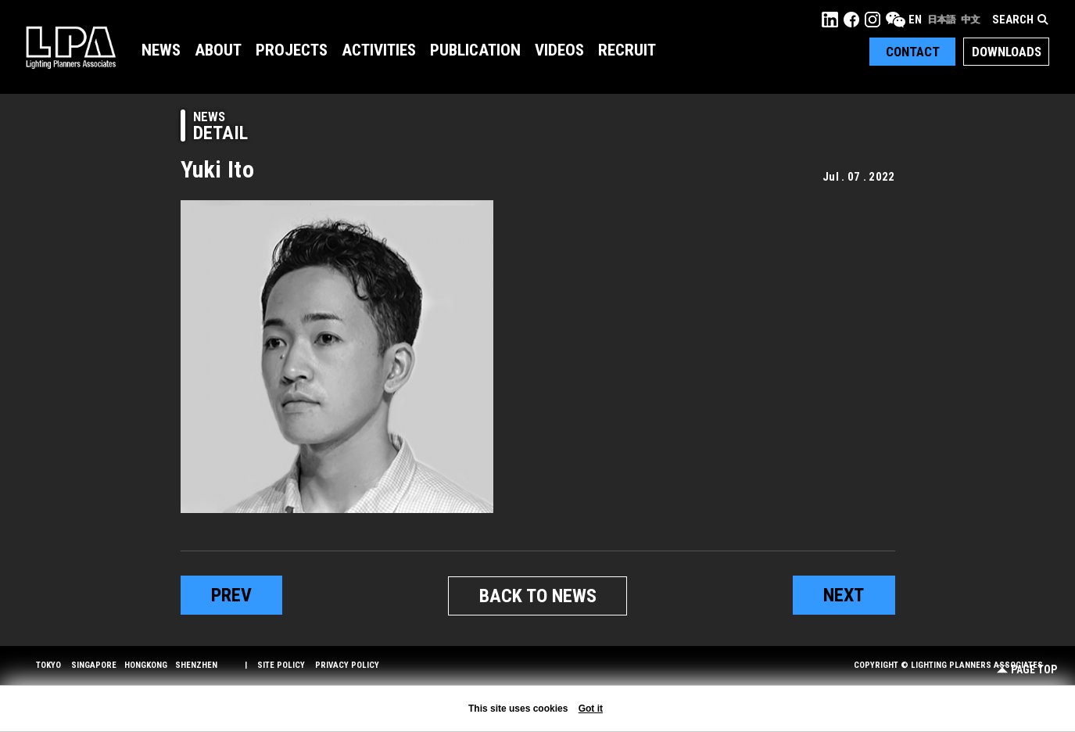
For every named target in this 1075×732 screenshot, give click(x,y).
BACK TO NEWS (538, 596)
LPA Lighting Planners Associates (71, 46)
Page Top (1027, 670)
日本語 (941, 19)
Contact (913, 51)
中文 (970, 19)
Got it (591, 708)
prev (231, 595)
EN (915, 20)
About (218, 50)
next (843, 595)
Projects (292, 50)
